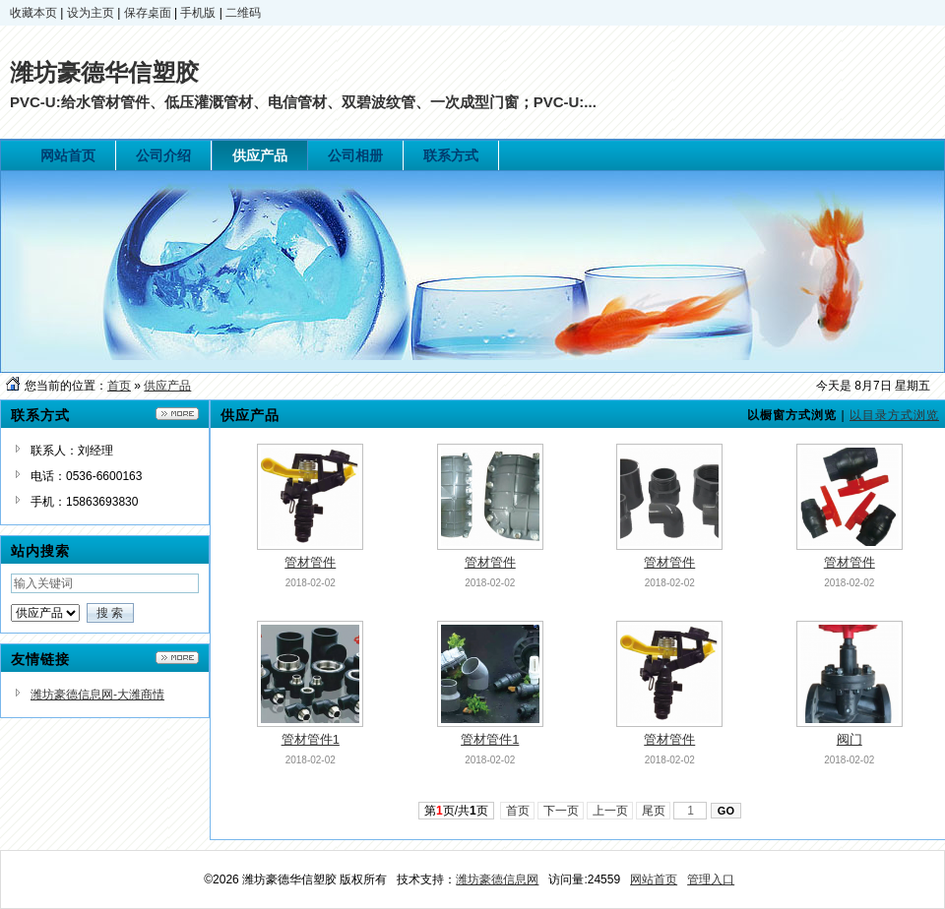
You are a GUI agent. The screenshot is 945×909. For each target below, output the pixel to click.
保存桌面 (147, 13)
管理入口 (710, 879)
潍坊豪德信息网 (497, 879)
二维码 (243, 13)
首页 (119, 386)
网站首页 (653, 879)
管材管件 (310, 562)
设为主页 (90, 13)
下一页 (560, 811)
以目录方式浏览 (894, 415)
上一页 (610, 811)
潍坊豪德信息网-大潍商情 (97, 694)
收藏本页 (33, 13)
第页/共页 (456, 811)
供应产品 (167, 386)
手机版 (198, 13)
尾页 (653, 811)
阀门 (849, 739)
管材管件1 (311, 739)
